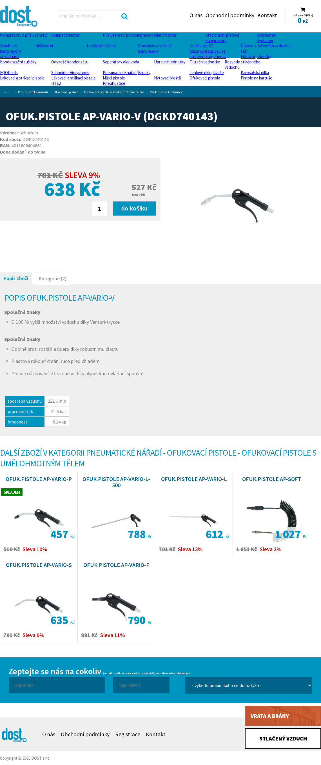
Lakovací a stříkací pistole (22, 78)
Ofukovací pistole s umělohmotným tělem (114, 92)
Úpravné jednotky (169, 62)
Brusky (144, 72)
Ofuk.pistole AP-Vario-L (194, 478)
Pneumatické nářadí (120, 72)
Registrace (127, 734)
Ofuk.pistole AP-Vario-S (39, 564)
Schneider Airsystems (70, 72)
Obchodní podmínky (230, 15)
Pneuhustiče (114, 83)
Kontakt (267, 15)
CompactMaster (65, 35)
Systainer (265, 40)
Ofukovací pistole (205, 78)
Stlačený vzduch (283, 738)
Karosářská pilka (255, 72)
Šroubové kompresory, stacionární (11, 51)
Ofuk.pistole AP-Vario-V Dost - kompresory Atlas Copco (19, 16)
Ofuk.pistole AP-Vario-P (39, 478)
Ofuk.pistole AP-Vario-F (116, 564)
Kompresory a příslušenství (23, 35)
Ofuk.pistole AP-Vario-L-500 (116, 482)
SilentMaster (165, 35)
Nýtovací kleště (167, 78)
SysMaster (266, 35)
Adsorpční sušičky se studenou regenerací (208, 53)
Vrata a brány (270, 715)
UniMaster (44, 45)
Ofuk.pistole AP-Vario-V (166, 92)
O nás (196, 15)
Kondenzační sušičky (18, 62)
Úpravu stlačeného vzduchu (265, 45)
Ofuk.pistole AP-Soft (271, 478)
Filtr (244, 51)
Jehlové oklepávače (207, 72)
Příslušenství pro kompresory (128, 35)
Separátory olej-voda (121, 62)
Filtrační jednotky (256, 56)
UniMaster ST (201, 45)
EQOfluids (9, 72)
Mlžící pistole (114, 78)
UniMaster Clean (101, 45)
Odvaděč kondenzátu (69, 62)
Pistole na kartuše (256, 78)
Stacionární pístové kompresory (222, 37)
